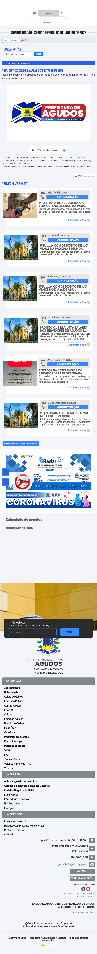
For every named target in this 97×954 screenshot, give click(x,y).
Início (6, 40)
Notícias (14, 40)
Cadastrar (69, 632)
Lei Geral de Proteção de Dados (80, 912)
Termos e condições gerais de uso (79, 893)
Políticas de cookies (86, 896)
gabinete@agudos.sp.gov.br (73, 864)
